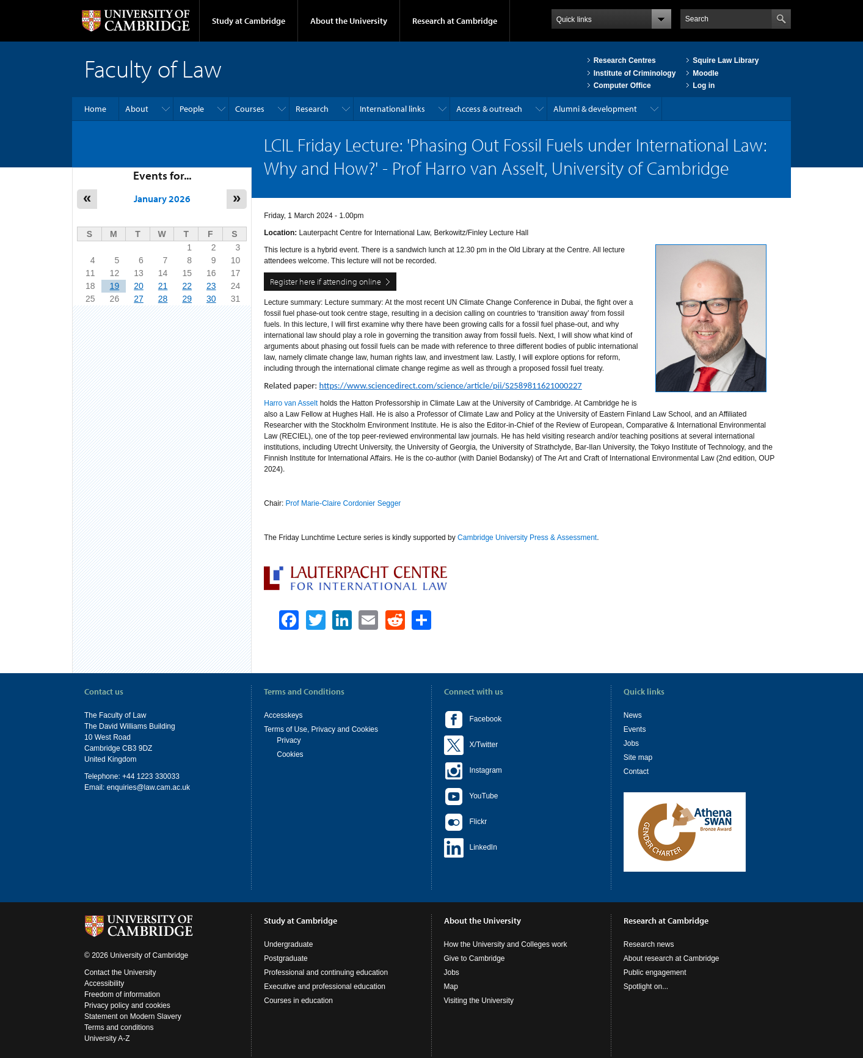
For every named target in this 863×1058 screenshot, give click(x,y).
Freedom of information (122, 994)
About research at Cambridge (671, 958)
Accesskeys (283, 715)
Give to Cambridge (474, 958)
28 (163, 299)
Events (635, 729)
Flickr (465, 822)
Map (451, 986)
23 (211, 286)
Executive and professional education (324, 986)
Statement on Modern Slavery (132, 1016)
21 (163, 286)
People (192, 108)
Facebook (473, 719)
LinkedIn (470, 848)
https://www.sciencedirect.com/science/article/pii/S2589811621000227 (450, 385)
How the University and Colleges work (505, 944)
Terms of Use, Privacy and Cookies (321, 729)
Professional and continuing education (326, 972)
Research (312, 108)
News (633, 715)
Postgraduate (285, 958)
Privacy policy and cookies (127, 1005)
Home (95, 108)
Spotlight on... (646, 986)
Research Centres (625, 60)
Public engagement (655, 972)
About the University (348, 20)
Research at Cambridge (454, 20)
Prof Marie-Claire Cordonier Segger (343, 503)
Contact (636, 771)
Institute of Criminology (635, 73)
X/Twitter (471, 745)
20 (139, 286)
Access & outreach (489, 108)
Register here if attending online (325, 281)
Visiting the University (479, 1000)
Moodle (705, 73)
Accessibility (104, 983)
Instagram (473, 771)
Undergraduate (288, 944)
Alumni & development (595, 108)
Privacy (288, 740)
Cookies (290, 754)
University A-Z (107, 1038)
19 (115, 286)
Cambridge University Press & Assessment (527, 537)
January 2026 (162, 198)
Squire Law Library (726, 60)
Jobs (631, 743)
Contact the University (120, 972)
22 (187, 286)
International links (392, 108)
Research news (649, 944)
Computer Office (622, 85)
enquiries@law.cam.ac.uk (148, 787)
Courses (249, 108)
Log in (704, 85)
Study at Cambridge (248, 20)
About (136, 108)
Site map (638, 757)
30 (211, 299)
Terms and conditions (118, 1027)
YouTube (471, 796)
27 (139, 299)
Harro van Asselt (291, 403)
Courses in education (298, 1000)
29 (187, 299)
